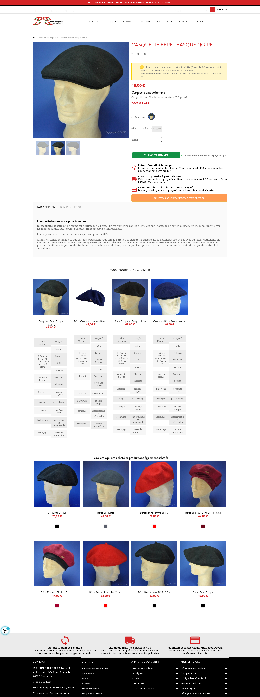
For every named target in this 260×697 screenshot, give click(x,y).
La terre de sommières (142, 668)
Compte (88, 662)
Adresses (86, 683)
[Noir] (152, 117)
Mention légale (188, 688)
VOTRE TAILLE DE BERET (143, 688)
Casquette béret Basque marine (169, 321)
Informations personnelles (95, 668)
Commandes (88, 673)
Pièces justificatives (90, 688)
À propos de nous (189, 673)
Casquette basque (57, 513)
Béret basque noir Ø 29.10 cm (154, 592)
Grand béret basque (203, 592)
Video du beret (138, 683)
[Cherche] (190, 9)
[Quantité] (154, 139)
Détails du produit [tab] (71, 207)
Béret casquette (105, 513)
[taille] (157, 129)
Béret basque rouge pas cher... (105, 592)
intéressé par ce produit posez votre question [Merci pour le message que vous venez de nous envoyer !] (179, 197)
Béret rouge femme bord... (154, 513)
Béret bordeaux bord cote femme (203, 513)
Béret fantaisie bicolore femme (57, 592)
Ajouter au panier (156, 155)
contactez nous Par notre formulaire (52, 693)
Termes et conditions (191, 683)
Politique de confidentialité (193, 678)
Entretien (135, 678)
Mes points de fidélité (92, 693)
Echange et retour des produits (195, 693)
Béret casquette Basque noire (130, 321)
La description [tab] (46, 207)
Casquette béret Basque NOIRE (50, 323)
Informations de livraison (193, 668)
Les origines (137, 673)
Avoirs (85, 678)
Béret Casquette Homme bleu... (90, 321)
